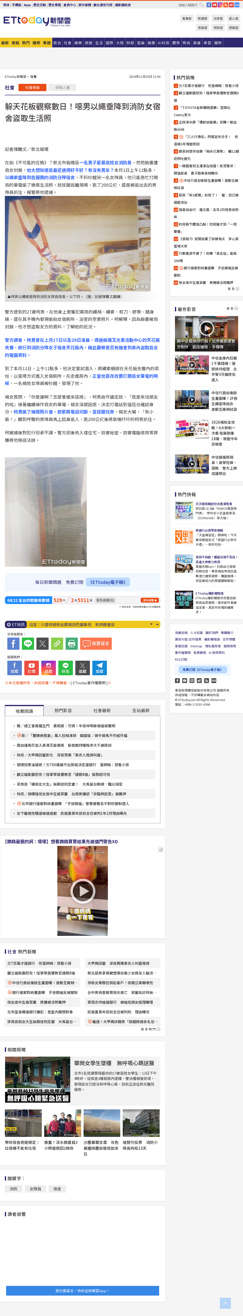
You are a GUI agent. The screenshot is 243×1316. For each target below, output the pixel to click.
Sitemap (196, 646)
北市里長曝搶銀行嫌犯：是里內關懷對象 (40, 1011)
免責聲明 (199, 652)
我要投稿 (181, 632)
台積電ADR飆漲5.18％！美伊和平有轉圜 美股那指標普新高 (81, 624)
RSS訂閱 (181, 659)
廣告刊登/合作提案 (188, 639)
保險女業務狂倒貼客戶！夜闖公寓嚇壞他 (120, 982)
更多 (233, 288)
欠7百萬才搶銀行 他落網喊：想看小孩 (39, 963)
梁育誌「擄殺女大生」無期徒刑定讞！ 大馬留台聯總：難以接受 (69, 784)
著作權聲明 (183, 652)
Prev (157, 624)
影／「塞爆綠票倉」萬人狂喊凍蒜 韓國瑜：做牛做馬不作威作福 (74, 735)
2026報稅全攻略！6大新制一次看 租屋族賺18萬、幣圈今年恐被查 (224, 433)
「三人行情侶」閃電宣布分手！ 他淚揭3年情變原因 (206, 140)
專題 (47, 42)
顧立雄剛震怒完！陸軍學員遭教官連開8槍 (41, 972)
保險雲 (218, 27)
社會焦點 (32, 87)
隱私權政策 (213, 646)
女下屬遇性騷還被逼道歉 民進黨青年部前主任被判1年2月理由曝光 (72, 813)
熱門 (26, 42)
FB (209, 4)
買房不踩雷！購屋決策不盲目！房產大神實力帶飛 (217, 559)
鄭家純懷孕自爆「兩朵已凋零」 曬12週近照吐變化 (206, 155)
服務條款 (230, 646)
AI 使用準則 (217, 652)
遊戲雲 (233, 27)
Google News (236, 4)
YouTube (214, 4)
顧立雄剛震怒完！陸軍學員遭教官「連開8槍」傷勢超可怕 (63, 774)
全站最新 (141, 710)
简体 (6, 5)
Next (151, 624)
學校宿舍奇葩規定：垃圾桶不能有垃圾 (22, 1145)
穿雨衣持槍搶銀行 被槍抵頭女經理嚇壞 (120, 1002)
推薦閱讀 (24, 711)
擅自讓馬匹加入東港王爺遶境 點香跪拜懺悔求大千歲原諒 (64, 745)
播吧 (36, 42)
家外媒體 (84, 5)
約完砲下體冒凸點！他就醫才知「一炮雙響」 (205, 228)
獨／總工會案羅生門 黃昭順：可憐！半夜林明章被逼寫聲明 (66, 725)
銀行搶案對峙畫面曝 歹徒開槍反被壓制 (45, 992)
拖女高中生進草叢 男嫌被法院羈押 (36, 1002)
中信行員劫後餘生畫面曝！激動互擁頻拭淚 (206, 184)
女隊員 (35, 1189)
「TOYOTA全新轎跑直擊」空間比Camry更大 (202, 111)
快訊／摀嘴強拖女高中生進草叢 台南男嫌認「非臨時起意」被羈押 (71, 793)
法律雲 (218, 18)
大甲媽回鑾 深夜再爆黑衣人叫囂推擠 (118, 963)
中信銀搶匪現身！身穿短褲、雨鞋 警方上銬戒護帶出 (224, 465)
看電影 (187, 18)
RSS (225, 4)
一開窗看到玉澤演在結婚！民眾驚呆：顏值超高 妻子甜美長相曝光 (205, 169)
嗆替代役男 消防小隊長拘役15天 (140, 1145)
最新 (5, 42)
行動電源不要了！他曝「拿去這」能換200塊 (205, 257)
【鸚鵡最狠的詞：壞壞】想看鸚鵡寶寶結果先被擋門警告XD (60, 841)
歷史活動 (39, 5)
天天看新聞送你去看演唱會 (214, 503)
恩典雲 (202, 27)
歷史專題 (54, 5)
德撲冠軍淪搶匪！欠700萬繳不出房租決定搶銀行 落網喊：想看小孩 (73, 764)
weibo (231, 4)
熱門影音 (63, 710)
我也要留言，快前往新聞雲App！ (82, 1290)
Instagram (192, 680)
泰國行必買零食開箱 (209, 530)
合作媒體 (229, 639)
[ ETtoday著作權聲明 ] (89, 682)
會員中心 (69, 5)
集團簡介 (227, 632)
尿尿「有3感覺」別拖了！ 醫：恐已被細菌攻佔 (206, 199)
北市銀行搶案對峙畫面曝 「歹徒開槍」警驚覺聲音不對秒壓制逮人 (75, 803)
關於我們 (212, 632)
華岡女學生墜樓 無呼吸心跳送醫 (114, 1063)
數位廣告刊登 (103, 5)
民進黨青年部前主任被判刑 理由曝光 (118, 1011)
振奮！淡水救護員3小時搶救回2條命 (61, 1145)
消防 (13, 1189)
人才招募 (196, 632)
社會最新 (102, 710)
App (27, 5)
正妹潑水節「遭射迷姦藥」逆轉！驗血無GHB (205, 126)
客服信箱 (181, 646)
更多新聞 (148, 600)
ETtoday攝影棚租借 (209, 593)
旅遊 (89, 42)
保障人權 (62, 87)
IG (220, 4)
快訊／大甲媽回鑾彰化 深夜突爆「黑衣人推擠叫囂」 (60, 754)
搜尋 (201, 4)
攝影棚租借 (123, 5)
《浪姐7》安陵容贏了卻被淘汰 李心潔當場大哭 (206, 242)
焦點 (15, 42)
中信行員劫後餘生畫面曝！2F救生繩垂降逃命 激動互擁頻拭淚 (224, 401)
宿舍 (57, 1189)
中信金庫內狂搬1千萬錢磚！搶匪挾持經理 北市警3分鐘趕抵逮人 (224, 368)
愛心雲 (233, 18)
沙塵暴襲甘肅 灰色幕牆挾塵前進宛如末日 (101, 1148)
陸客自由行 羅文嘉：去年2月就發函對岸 (206, 213)
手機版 (16, 5)
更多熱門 (150, 1029)
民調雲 (202, 18)
